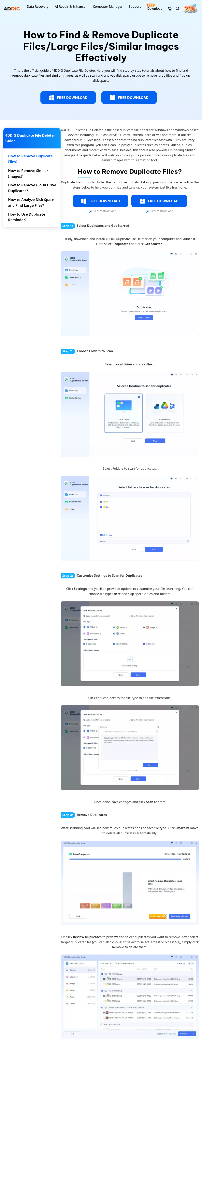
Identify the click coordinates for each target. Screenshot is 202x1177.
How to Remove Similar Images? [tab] (28, 173)
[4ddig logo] (12, 8)
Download (155, 7)
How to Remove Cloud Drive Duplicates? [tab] (32, 188)
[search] (177, 8)
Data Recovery (38, 6)
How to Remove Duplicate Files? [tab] (30, 159)
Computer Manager (108, 6)
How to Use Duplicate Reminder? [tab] (26, 217)
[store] (169, 8)
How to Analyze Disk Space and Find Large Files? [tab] (31, 202)
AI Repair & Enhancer (71, 6)
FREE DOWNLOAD (68, 97)
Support (135, 6)
